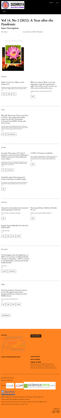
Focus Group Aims (11, 134)
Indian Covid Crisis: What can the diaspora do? (12, 83)
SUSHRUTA (22, 399)
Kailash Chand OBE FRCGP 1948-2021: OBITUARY (15, 227)
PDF (14, 94)
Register (51, 2)
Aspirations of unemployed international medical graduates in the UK (14, 209)
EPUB (9, 94)
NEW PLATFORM (35, 359)
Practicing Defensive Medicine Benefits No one (43, 209)
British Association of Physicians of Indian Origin (27, 397)
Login (57, 2)
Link (55, 368)
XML (13, 236)
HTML (3, 94)
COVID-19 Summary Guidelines (41, 153)
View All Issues (5, 315)
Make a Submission (36, 335)
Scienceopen (45, 366)
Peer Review (10, 170)
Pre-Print (4, 271)
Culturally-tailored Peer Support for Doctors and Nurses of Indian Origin (13, 178)
